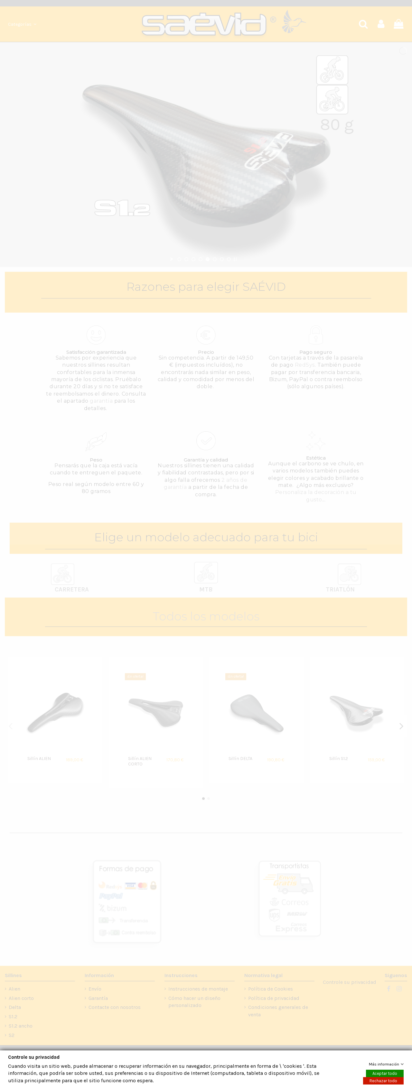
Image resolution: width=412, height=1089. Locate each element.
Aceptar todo (384, 1073)
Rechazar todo (383, 1080)
